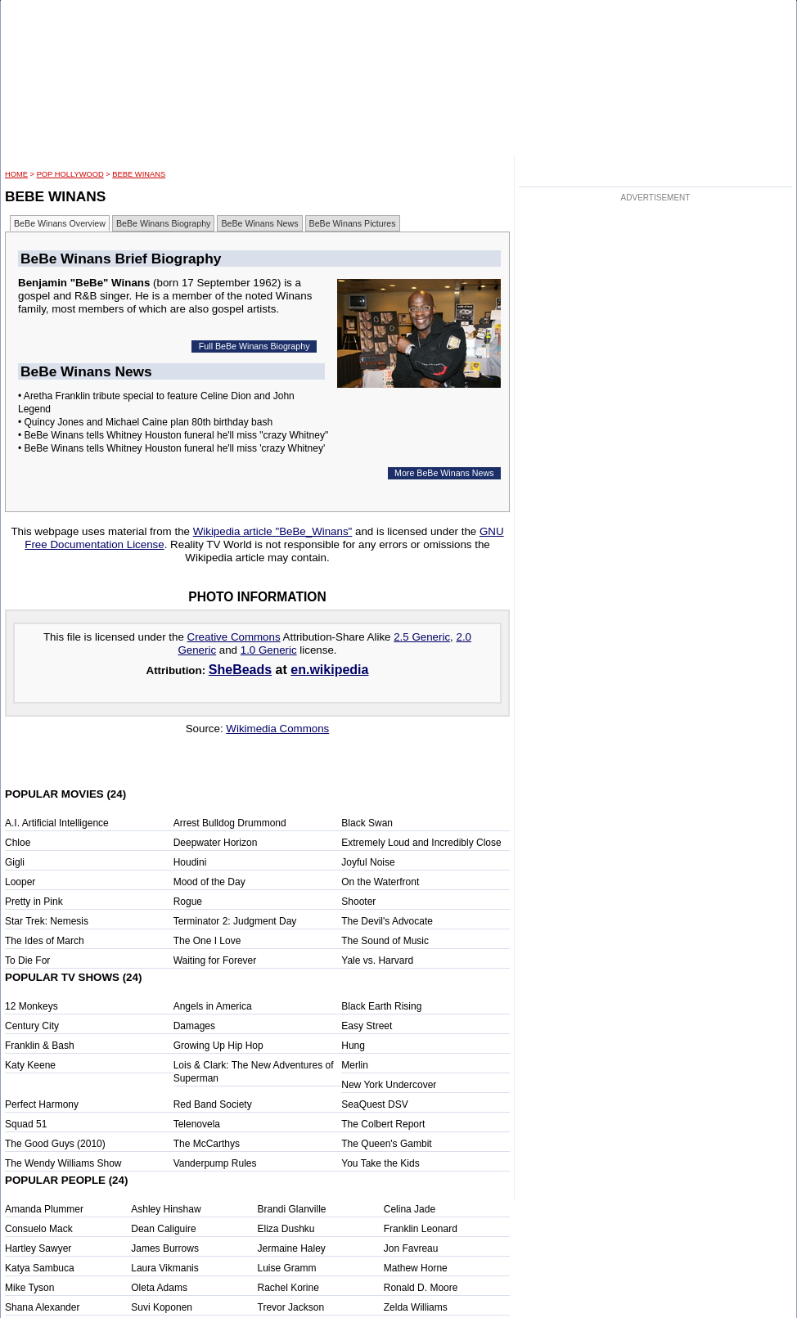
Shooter (358, 901)
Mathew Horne (416, 1268)
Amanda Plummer (44, 1209)
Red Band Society (212, 1104)
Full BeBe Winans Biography (254, 346)
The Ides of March (44, 941)
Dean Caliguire (163, 1229)
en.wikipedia (329, 670)
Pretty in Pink (34, 901)
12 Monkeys (31, 1006)
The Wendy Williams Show (63, 1163)
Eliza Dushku (286, 1229)
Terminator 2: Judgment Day (235, 921)
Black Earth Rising (381, 1006)
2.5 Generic (422, 637)
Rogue (187, 901)
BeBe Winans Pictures (352, 223)
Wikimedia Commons (277, 728)
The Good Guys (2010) (55, 1143)
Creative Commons (234, 637)
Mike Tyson (29, 1287)
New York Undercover (388, 1085)
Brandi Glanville (292, 1209)
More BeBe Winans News (443, 473)
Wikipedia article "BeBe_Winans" (273, 531)
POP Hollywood (70, 174)
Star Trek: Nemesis (46, 921)
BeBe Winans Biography (163, 223)
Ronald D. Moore (421, 1287)
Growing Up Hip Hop (218, 1045)
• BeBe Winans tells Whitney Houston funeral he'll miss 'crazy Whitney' (171, 448)
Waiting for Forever (215, 960)
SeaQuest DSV (374, 1104)
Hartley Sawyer (38, 1248)
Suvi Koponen (161, 1307)
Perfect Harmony (42, 1104)
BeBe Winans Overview (60, 223)
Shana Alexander (42, 1307)
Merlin (354, 1065)
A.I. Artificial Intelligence (57, 823)
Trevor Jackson (291, 1307)
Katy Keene (30, 1065)
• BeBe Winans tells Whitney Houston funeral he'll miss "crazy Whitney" (173, 435)
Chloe (17, 842)
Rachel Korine (288, 1287)
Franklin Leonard (420, 1229)
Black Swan (367, 823)
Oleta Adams (159, 1287)
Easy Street (366, 1026)
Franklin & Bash (39, 1045)
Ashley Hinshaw (165, 1209)
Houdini (190, 862)
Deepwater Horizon (215, 842)
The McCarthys (206, 1143)
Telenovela (196, 1124)
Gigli (15, 862)
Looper (20, 882)
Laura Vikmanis (165, 1268)
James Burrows (165, 1248)
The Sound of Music (385, 941)
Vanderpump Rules (215, 1163)
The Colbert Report (383, 1124)
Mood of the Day (209, 882)
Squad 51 (26, 1124)
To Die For (27, 960)
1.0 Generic (269, 650)
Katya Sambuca (39, 1268)
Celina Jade (409, 1209)
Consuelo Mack (39, 1229)
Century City (32, 1026)
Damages (194, 1026)
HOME (16, 174)
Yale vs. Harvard (377, 960)
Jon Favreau (411, 1248)
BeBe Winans (138, 174)
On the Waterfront (380, 882)
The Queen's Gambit (386, 1143)
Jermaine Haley (292, 1248)
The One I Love (207, 941)
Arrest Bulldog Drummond (229, 823)
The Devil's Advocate (387, 921)
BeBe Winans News (259, 223)
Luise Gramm (287, 1268)
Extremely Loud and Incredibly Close (421, 842)
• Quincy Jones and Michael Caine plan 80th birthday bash (145, 422)
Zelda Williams (416, 1307)
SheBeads (240, 670)
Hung (353, 1045)
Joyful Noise (367, 862)
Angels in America (212, 1006)
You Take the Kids (380, 1163)
